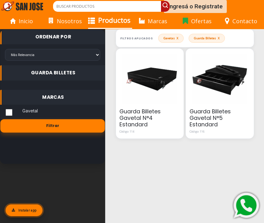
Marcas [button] (53, 97)
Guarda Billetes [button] (53, 72)
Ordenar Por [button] (53, 36)
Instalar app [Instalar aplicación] (24, 210)
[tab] (52, 37)
